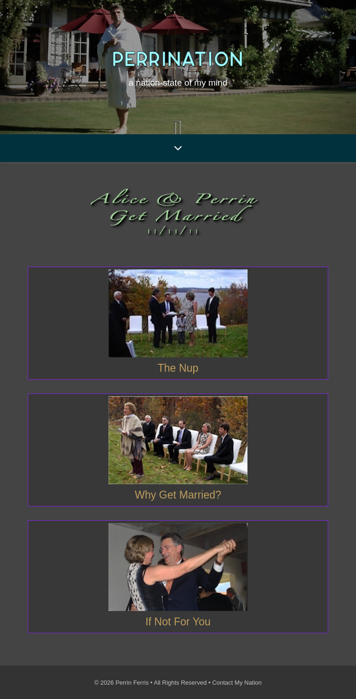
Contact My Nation (237, 682)
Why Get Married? (178, 495)
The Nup (178, 368)
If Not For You (178, 622)
